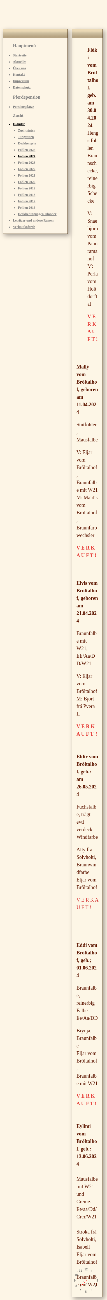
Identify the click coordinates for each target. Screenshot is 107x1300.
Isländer (19, 124)
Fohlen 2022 (26, 169)
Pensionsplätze (23, 107)
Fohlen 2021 (26, 175)
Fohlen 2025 (26, 150)
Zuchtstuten (26, 130)
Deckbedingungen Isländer (37, 214)
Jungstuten (26, 137)
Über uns (19, 68)
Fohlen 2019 (26, 188)
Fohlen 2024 (26, 156)
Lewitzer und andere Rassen (33, 220)
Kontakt (19, 75)
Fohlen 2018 (26, 195)
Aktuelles (19, 62)
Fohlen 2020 (26, 182)
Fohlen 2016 (26, 208)
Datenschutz (22, 87)
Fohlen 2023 (26, 163)
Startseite (20, 55)
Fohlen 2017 (26, 201)
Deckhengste (27, 143)
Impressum (21, 81)
